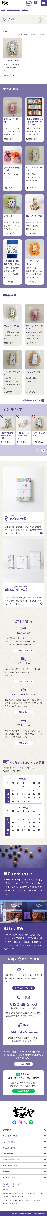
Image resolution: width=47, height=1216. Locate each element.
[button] (43, 450)
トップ (3, 10)
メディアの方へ (9, 1177)
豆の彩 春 (8, 216)
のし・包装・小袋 (10, 1136)
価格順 (33, 34)
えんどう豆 (25, 10)
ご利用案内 (7, 1130)
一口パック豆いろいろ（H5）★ (23, 435)
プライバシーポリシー (10, 1187)
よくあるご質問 (23, 1064)
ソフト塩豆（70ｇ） (12, 60)
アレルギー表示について (12, 1159)
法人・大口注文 (9, 1142)
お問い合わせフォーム (23, 988)
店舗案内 (6, 1171)
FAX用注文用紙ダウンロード (23, 1041)
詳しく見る (23, 651)
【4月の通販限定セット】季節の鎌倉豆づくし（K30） (34, 121)
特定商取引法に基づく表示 (12, 1184)
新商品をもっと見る (32, 400)
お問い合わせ (8, 1154)
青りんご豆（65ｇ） (12, 326)
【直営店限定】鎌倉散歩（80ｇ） (7, 435)
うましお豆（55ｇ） (34, 372)
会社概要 (6, 1189)
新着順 (42, 34)
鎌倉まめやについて (10, 1165)
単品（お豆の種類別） (13, 10)
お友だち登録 (23, 1091)
